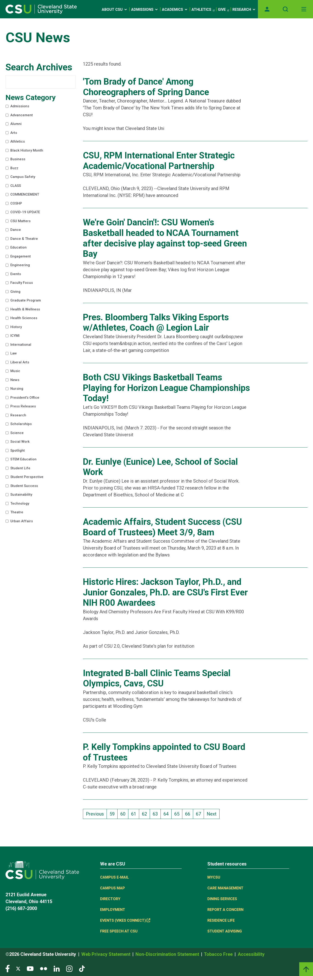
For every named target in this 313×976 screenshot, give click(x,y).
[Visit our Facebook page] (8, 968)
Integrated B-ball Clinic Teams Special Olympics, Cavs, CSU (157, 678)
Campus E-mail (114, 877)
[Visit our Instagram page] (69, 968)
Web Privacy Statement (106, 954)
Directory (110, 899)
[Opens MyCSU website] (267, 9)
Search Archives (39, 67)
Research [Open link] (244, 9)
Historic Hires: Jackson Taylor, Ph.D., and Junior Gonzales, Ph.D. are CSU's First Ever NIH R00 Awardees (165, 592)
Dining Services (222, 899)
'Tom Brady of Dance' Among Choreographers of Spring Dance (146, 87)
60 (124, 813)
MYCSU (213, 877)
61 (135, 813)
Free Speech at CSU (119, 931)
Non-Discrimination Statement (167, 954)
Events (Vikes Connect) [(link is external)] (125, 920)
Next (212, 814)
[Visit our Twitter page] (18, 968)
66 (189, 813)
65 (178, 813)
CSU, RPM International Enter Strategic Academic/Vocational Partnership (159, 160)
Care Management (225, 888)
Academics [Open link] (175, 9)
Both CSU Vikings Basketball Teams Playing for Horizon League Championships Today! (166, 387)
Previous (95, 814)
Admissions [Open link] (144, 9)
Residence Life (221, 920)
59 (113, 813)
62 (146, 813)
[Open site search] (285, 9)
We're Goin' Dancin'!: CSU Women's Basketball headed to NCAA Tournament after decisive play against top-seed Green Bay (165, 238)
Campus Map (112, 888)
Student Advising (224, 931)
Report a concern (225, 909)
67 (200, 813)
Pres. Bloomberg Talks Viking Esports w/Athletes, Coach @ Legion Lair (156, 322)
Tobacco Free (219, 954)
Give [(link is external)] (223, 9)
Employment (112, 909)
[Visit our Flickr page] (43, 968)
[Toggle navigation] (304, 9)
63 (156, 813)
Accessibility (251, 954)
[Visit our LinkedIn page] (57, 968)
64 (167, 813)
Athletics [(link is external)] (203, 9)
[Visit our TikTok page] (82, 968)
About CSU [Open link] (115, 9)
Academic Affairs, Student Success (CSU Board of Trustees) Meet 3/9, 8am (162, 527)
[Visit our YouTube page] (30, 968)
